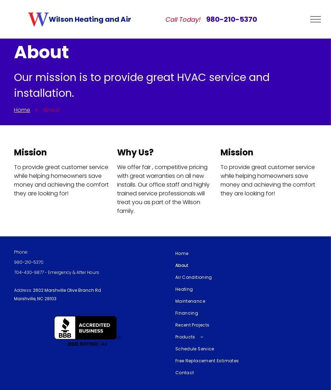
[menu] (315, 19)
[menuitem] (243, 254)
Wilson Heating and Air (90, 19)
